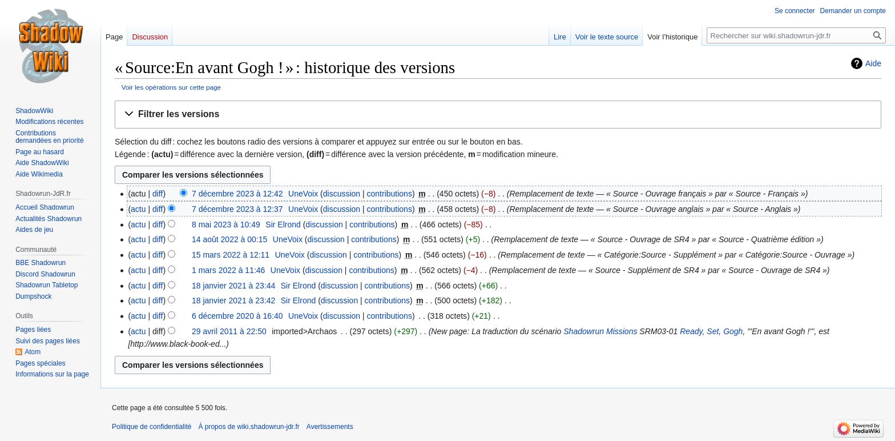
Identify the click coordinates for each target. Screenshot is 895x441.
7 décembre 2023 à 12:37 (237, 209)
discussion (341, 193)
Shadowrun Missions (600, 331)
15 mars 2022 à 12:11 (230, 254)
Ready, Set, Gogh (711, 331)
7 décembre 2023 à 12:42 (237, 193)
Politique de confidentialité (151, 427)
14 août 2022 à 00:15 (229, 239)
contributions (389, 193)
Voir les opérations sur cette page (171, 87)
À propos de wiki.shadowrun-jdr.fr (248, 427)
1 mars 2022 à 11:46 (228, 270)
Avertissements (330, 427)
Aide (873, 63)
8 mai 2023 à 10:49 (226, 224)
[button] (498, 114)
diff (157, 193)
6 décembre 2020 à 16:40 (237, 315)
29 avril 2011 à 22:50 (229, 331)
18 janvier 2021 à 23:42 (233, 300)
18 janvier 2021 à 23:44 (233, 285)
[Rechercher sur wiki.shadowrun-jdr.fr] (796, 35)
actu (138, 209)
